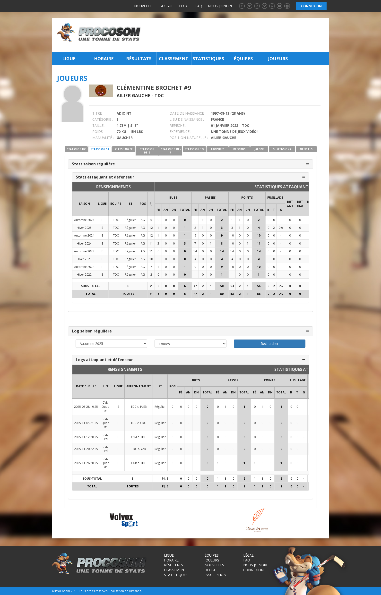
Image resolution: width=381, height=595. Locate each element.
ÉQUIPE (115, 204)
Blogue (166, 6)
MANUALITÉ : (103, 137)
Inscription (215, 574)
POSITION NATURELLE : (189, 137)
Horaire (104, 58)
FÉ (158, 210)
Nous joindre (220, 6)
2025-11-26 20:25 (86, 463)
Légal (184, 6)
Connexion (253, 570)
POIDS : (98, 131)
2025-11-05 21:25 (86, 423)
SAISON (84, 204)
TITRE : (98, 113)
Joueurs (278, 58)
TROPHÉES (217, 149)
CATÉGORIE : (102, 119)
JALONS (259, 149)
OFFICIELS (306, 149)
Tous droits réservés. (93, 591)
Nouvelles (144, 6)
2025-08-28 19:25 (86, 407)
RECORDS (239, 149)
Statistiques (208, 58)
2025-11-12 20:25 (86, 437)
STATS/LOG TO (194, 149)
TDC (159, 95)
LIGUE (102, 204)
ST (130, 204)
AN (166, 210)
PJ (151, 204)
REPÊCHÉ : (178, 125)
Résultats (138, 58)
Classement (173, 58)
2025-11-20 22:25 (86, 449)
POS (143, 204)
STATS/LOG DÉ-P (171, 150)
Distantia (135, 591)
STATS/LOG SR (100, 149)
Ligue (69, 58)
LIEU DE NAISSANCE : (187, 119)
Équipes (243, 58)
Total (185, 210)
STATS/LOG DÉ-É (147, 150)
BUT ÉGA (300, 204)
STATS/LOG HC (76, 149)
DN (174, 210)
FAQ (198, 6)
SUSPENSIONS (282, 149)
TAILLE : (98, 125)
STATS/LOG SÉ (123, 149)
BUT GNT (290, 204)
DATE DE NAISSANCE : (188, 113)
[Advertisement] (236, 35)
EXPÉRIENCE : (180, 131)
